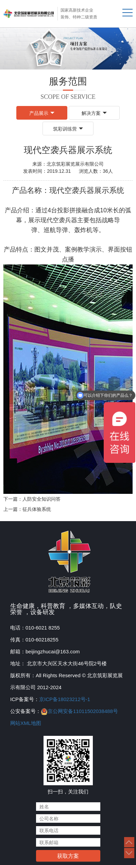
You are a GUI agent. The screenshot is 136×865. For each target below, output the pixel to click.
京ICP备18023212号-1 (64, 699)
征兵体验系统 (36, 509)
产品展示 (41, 113)
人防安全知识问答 (41, 499)
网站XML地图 (25, 723)
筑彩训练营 (68, 129)
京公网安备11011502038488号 (83, 711)
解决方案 (94, 113)
